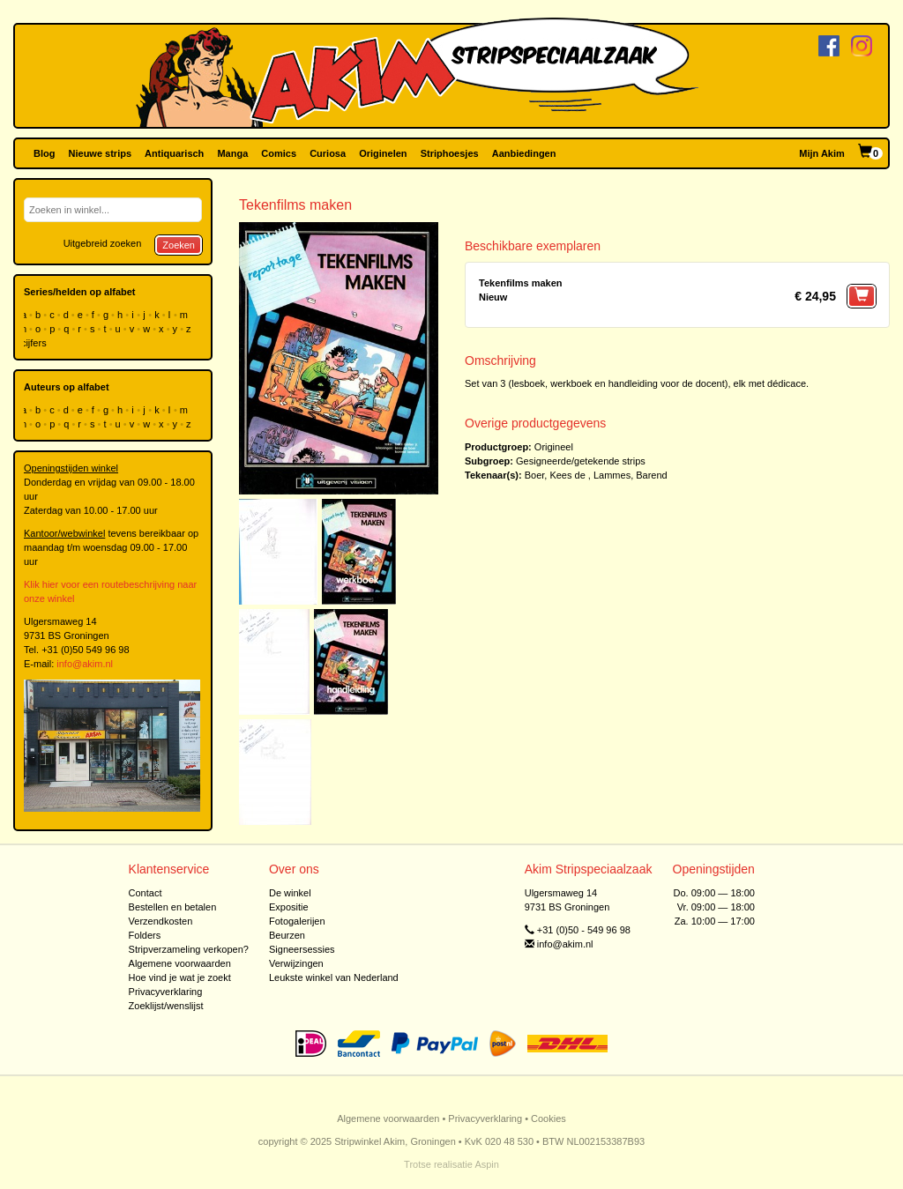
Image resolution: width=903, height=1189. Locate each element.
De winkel (290, 893)
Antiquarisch (174, 153)
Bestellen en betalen (173, 907)
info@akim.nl (84, 663)
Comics (278, 153)
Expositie (289, 907)
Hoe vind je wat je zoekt (180, 977)
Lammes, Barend (630, 475)
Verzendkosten (161, 921)
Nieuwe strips (100, 153)
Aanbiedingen (524, 153)
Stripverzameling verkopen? (189, 949)
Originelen (383, 153)
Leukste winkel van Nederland (334, 977)
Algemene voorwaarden (180, 963)
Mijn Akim (822, 153)
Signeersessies (302, 949)
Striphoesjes (450, 153)
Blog (44, 153)
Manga (232, 153)
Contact (145, 893)
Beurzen (287, 935)
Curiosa (328, 153)
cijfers (35, 343)
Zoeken (178, 245)
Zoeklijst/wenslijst (166, 1005)
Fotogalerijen (297, 921)
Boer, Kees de (555, 475)
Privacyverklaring (166, 991)
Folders (145, 935)
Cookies (548, 1118)
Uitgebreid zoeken (102, 243)
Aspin (486, 1164)
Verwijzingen (296, 963)
